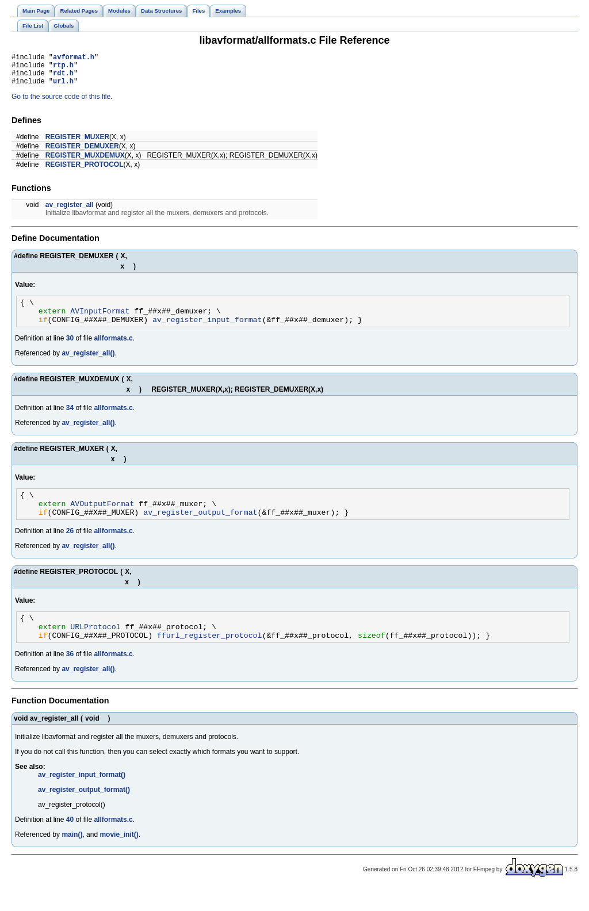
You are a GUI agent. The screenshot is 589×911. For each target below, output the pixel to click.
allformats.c (113, 350)
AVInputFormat (99, 321)
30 (70, 350)
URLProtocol (95, 647)
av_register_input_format (207, 331)
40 (70, 842)
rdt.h (63, 78)
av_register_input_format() (81, 797)
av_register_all (69, 212)
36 (70, 676)
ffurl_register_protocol (209, 657)
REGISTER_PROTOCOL (84, 171)
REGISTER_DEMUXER (82, 153)
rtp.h (63, 68)
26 (70, 548)
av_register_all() (88, 365)
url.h (63, 88)
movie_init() (119, 857)
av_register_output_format (200, 529)
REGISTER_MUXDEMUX (85, 162)
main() (72, 857)
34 (70, 420)
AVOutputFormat (102, 519)
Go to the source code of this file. (62, 103)
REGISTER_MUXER (77, 144)
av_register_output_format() (84, 812)
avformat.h (73, 58)
